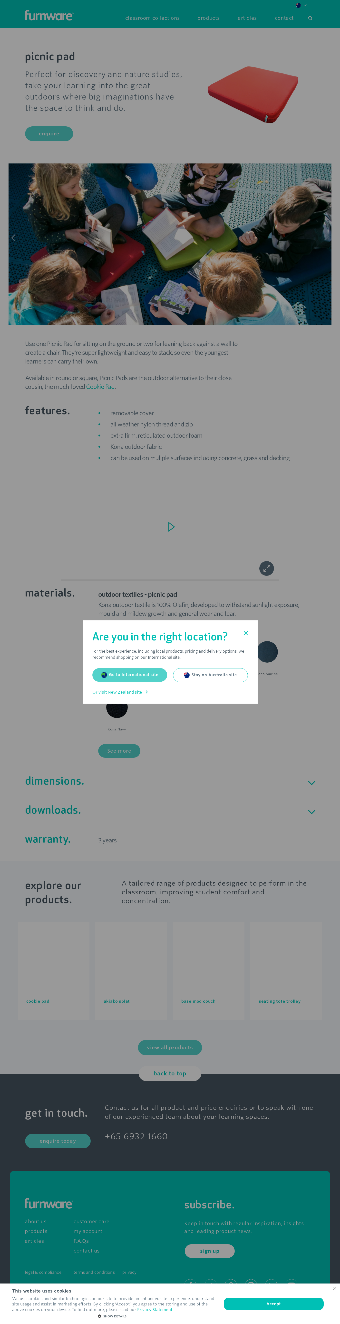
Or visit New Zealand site (120, 692)
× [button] (334, 1289)
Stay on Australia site (210, 675)
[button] (114, 1316)
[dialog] (170, 1304)
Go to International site (129, 675)
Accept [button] (273, 1304)
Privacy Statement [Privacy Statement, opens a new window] (154, 1309)
